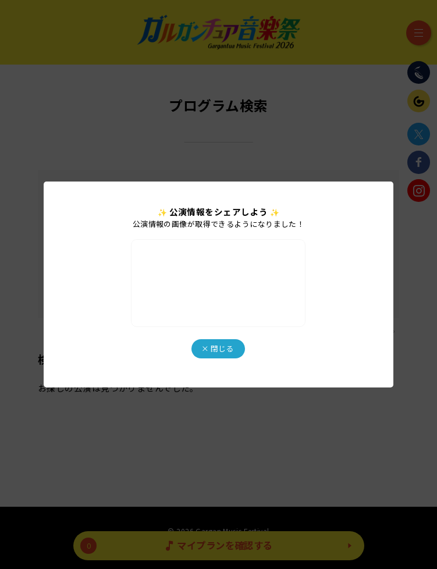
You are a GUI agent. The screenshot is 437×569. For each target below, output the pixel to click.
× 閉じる (217, 348)
